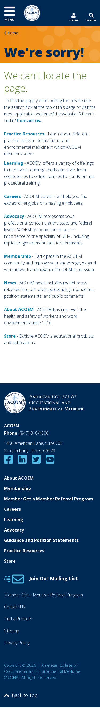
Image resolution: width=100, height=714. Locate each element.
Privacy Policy (16, 643)
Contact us (28, 120)
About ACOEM (19, 309)
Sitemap (11, 631)
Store (10, 561)
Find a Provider (18, 619)
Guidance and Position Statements (41, 540)
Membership (17, 256)
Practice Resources (24, 134)
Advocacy (14, 530)
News (10, 283)
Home (12, 32)
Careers (12, 509)
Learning (13, 163)
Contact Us (14, 607)
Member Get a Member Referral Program (48, 499)
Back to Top (21, 695)
